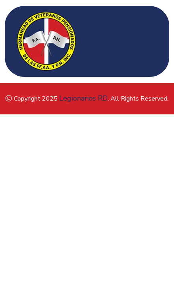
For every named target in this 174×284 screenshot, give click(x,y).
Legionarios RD (83, 98)
